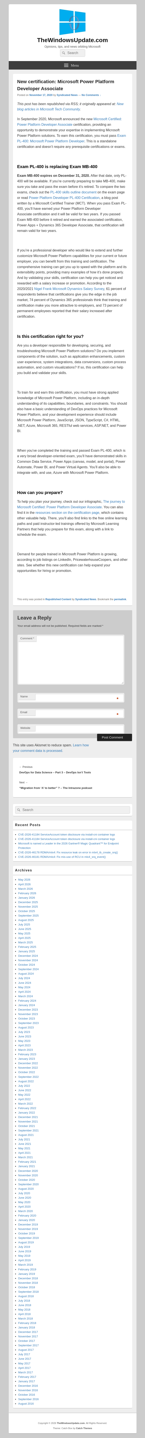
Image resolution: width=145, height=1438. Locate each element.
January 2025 (26, 951)
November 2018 (28, 1282)
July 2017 (24, 1354)
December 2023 (28, 1009)
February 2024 (27, 1000)
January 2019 (26, 1273)
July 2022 (24, 1085)
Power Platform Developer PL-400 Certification (64, 198)
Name (24, 696)
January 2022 (26, 1112)
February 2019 (27, 1269)
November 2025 (28, 906)
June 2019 (24, 1251)
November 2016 (28, 1390)
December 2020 (28, 1170)
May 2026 (24, 879)
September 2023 (28, 1023)
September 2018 (28, 1291)
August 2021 (26, 1135)
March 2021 (25, 1157)
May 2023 (24, 1040)
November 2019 (28, 1229)
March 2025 (25, 942)
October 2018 (26, 1287)
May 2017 (24, 1363)
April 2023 (24, 1045)
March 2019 (25, 1264)
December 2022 (28, 1063)
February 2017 (27, 1376)
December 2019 (28, 1224)
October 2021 (26, 1126)
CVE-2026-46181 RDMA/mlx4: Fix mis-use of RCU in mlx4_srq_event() (62, 856)
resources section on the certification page (67, 512)
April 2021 (24, 1152)
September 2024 (28, 969)
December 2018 (28, 1278)
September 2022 (28, 1076)
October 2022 (26, 1072)
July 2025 (24, 924)
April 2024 (24, 991)
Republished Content (58, 599)
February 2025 (27, 946)
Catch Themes (84, 1428)
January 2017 (26, 1381)
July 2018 (24, 1300)
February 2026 (27, 893)
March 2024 (25, 996)
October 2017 (26, 1340)
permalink (120, 599)
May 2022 (24, 1094)
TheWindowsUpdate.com (72, 40)
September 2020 (28, 1184)
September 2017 (28, 1345)
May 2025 (24, 933)
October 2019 (26, 1233)
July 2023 (24, 1032)
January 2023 (26, 1058)
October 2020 (26, 1179)
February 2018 (27, 1323)
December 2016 (28, 1385)
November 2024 (28, 960)
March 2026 (25, 888)
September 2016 (28, 1399)
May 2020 (24, 1202)
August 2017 (26, 1349)
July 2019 (24, 1246)
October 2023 (26, 1018)
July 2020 (24, 1193)
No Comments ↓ (91, 95)
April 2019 (24, 1260)
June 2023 (24, 1036)
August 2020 (26, 1188)
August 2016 (26, 1403)
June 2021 (24, 1143)
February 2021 (27, 1161)
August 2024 (26, 973)
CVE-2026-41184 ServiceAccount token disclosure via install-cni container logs (66, 834)
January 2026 (26, 897)
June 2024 (24, 982)
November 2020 (28, 1175)
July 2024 (24, 978)
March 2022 (25, 1103)
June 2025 (24, 929)
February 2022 (27, 1108)
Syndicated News (67, 95)
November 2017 (28, 1336)
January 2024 (26, 1005)
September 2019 (28, 1238)
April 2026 (24, 884)
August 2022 (26, 1081)
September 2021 (28, 1130)
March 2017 (25, 1372)
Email (23, 712)
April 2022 (24, 1099)
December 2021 (28, 1117)
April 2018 (24, 1314)
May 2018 (24, 1309)
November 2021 (28, 1121)
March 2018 (25, 1318)
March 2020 (25, 1211)
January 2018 (26, 1327)
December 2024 (28, 955)
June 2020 (24, 1197)
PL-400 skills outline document (73, 192)
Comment (27, 638)
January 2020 (26, 1220)
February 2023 (27, 1054)
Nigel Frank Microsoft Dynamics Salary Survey (69, 289)
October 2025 (26, 911)
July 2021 (24, 1139)
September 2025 (28, 915)
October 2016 (26, 1394)
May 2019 (24, 1255)
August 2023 (26, 1027)
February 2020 (27, 1215)
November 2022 (28, 1067)
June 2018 (24, 1305)
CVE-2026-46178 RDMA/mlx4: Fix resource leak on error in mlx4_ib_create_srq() (68, 852)
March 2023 (25, 1049)
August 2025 (26, 920)
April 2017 (24, 1367)
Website (25, 728)
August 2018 (26, 1296)
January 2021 (26, 1166)
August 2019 (26, 1242)
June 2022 (24, 1090)
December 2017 (28, 1332)
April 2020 (24, 1206)
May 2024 (24, 987)
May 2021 (24, 1148)
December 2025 (28, 902)
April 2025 (24, 938)
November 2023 (28, 1014)
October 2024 (26, 964)
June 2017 (24, 1358)
